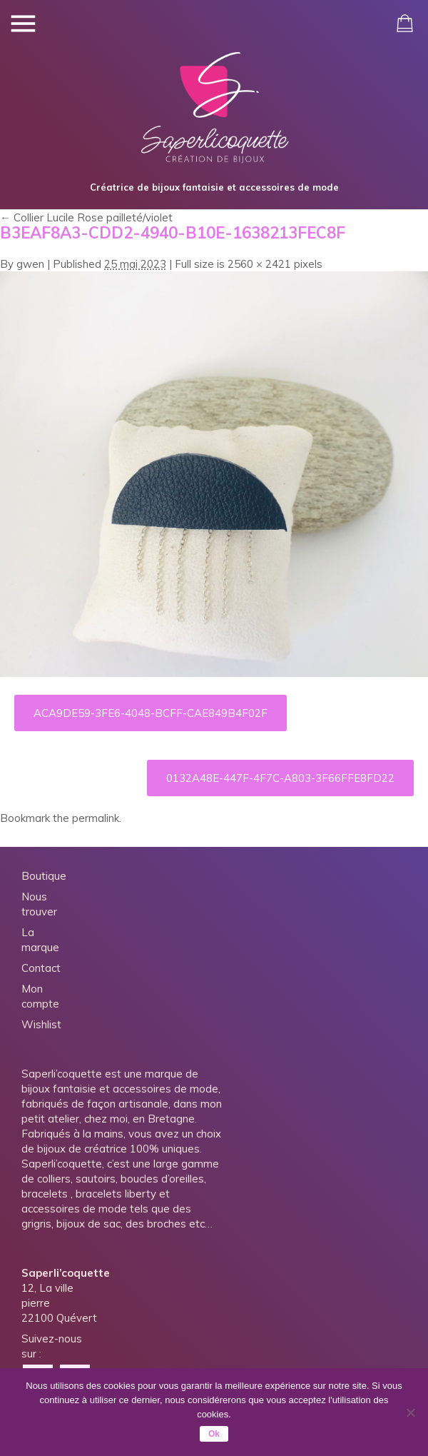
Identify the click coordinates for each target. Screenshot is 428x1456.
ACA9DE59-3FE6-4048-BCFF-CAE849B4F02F (151, 713)
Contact (41, 968)
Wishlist (41, 1024)
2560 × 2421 (259, 264)
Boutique (43, 876)
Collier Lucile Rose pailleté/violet (86, 217)
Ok (214, 1434)
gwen (30, 264)
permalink (95, 818)
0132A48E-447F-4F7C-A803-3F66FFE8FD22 (280, 778)
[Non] (410, 1412)
